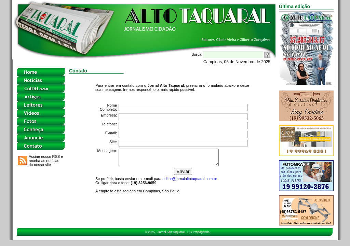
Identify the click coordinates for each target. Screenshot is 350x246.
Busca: (227, 54)
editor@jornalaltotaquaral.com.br (189, 182)
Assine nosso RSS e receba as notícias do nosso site (46, 160)
